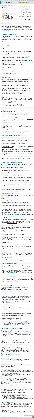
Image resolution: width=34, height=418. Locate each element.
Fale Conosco (29, 71)
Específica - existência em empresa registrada (9, 14)
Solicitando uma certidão (6, 9)
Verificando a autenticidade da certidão (8, 18)
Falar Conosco (21, 19)
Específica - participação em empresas (8, 13)
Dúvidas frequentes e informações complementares (10, 19)
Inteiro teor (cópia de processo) (7, 16)
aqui (31, 90)
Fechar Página (29, 19)
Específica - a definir (6, 15)
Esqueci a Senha (4, 7)
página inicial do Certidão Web (7, 36)
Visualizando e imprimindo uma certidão (8, 17)
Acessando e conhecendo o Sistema (7, 8)
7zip (18, 280)
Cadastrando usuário (5, 6)
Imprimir (25, 19)
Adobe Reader (6, 309)
